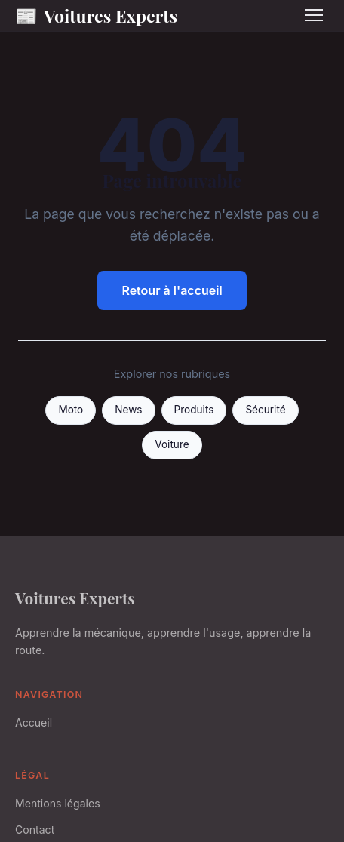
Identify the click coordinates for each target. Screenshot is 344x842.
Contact (34, 829)
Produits (194, 410)
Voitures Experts (96, 15)
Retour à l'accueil (171, 290)
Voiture (172, 444)
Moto (70, 410)
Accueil (33, 722)
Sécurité (265, 410)
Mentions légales (57, 803)
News (128, 410)
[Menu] (314, 15)
